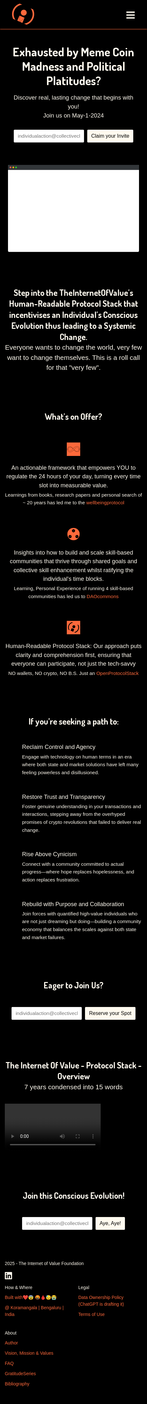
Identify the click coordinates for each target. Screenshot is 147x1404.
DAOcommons (103, 596)
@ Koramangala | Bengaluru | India (34, 1311)
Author (11, 1342)
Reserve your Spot (110, 1013)
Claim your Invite (110, 136)
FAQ (9, 1363)
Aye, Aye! (110, 1223)
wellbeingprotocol (105, 502)
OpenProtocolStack (117, 673)
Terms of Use (91, 1314)
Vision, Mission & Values (29, 1353)
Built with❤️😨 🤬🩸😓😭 (31, 1297)
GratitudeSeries (20, 1373)
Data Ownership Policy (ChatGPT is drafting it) (101, 1301)
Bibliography (17, 1383)
